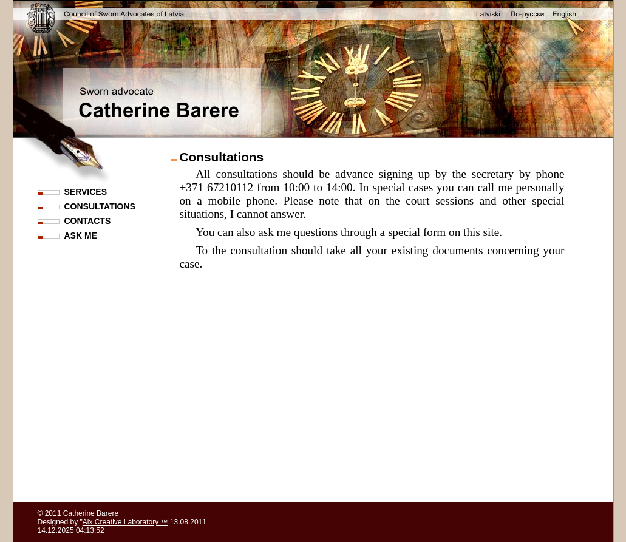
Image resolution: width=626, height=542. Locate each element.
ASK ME (80, 235)
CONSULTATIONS (99, 206)
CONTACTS (87, 221)
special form (417, 232)
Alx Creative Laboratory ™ (125, 522)
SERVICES (85, 192)
